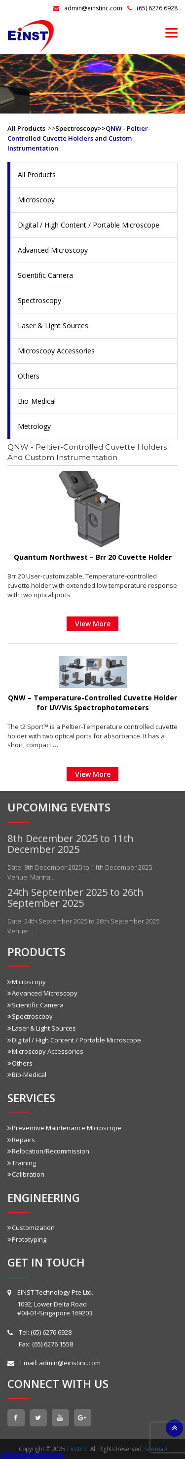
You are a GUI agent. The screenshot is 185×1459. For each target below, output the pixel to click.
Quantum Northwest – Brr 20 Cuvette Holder (93, 557)
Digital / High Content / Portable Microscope (88, 225)
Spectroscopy (39, 300)
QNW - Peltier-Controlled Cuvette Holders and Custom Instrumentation (78, 138)
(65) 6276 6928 (152, 8)
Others (28, 376)
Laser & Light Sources (53, 325)
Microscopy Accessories (56, 350)
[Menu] (171, 32)
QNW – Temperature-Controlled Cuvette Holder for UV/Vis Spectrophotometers (92, 702)
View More (93, 623)
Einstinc (77, 1449)
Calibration (25, 1174)
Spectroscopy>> (80, 128)
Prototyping (26, 1239)
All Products (26, 128)
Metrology (34, 426)
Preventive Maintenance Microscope (64, 1127)
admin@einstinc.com (87, 8)
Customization (31, 1227)
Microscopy (36, 199)
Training (21, 1162)
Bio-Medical (37, 401)
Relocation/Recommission (48, 1151)
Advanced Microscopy (53, 250)
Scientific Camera (45, 275)
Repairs (21, 1139)
